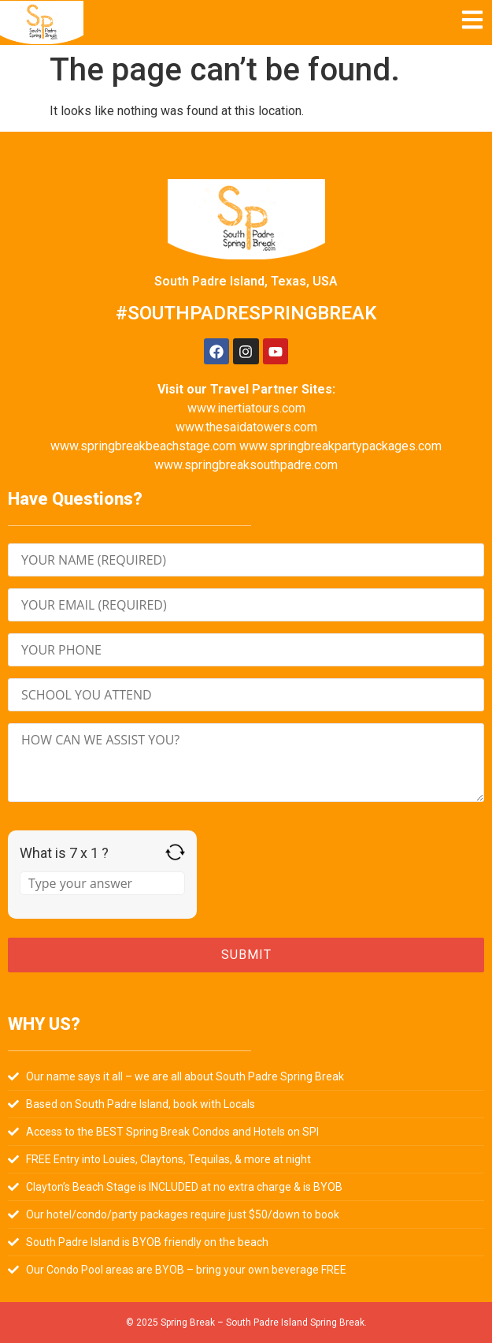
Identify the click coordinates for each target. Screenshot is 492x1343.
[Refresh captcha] (175, 852)
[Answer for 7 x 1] (102, 883)
